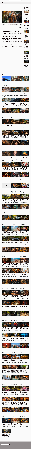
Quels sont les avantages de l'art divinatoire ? (14, 275)
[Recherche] (15, 0)
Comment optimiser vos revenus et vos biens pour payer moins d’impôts (24, 318)
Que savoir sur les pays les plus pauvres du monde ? (6, 157)
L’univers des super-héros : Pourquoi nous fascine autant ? (24, 328)
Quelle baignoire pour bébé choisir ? (15, 381)
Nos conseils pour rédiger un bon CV (23, 211)
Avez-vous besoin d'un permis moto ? (15, 392)
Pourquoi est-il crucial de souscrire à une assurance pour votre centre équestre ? (6, 115)
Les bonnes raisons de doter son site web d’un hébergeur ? (24, 339)
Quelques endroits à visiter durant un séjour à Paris (6, 371)
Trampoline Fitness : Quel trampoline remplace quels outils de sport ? (24, 254)
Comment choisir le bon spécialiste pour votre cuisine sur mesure (6, 93)
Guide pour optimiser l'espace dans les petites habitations (15, 83)
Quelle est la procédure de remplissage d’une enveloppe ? (6, 211)
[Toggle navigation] (2, 3)
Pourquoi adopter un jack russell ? (14, 413)
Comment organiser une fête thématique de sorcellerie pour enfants (15, 94)
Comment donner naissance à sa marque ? (24, 403)
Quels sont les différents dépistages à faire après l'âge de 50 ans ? (6, 382)
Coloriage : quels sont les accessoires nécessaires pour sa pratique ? (6, 361)
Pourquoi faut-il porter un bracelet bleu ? (26, 56)
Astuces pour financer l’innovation (24, 360)
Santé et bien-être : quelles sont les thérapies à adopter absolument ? (14, 329)
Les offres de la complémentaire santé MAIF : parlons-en (24, 371)
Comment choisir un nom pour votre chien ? (15, 200)
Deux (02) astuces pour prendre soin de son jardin (6, 243)
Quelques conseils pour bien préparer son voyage (6, 285)
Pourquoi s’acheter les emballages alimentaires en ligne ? (15, 253)
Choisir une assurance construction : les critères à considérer (26, 45)
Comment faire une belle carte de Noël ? (23, 168)
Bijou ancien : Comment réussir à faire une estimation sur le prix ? (15, 136)
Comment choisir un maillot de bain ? (14, 339)
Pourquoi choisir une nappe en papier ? (23, 189)
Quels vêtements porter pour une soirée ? (6, 253)
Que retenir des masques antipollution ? (24, 114)
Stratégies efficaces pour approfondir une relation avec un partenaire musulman (24, 94)
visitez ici (4, 32)
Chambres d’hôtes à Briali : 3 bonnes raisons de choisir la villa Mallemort (15, 126)
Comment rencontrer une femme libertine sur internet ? (6, 189)
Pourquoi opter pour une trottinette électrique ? (14, 317)
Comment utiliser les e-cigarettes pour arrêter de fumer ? (24, 307)
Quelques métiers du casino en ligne (24, 349)
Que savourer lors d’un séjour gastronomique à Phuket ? (24, 125)
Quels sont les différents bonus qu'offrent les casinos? (6, 179)
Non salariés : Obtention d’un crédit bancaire (15, 168)
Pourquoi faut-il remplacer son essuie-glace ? (15, 221)
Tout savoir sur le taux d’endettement (6, 349)
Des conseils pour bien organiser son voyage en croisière (15, 350)
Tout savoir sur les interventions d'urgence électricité (24, 83)
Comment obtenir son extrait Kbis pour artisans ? (15, 403)
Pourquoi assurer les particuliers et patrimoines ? (26, 65)
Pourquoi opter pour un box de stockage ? (26, 35)
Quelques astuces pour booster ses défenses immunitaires (15, 371)
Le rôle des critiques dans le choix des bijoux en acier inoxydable (15, 104)
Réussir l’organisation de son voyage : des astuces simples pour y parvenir (24, 243)
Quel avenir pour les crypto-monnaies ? (14, 307)
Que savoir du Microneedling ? (14, 157)
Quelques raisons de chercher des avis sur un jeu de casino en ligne (26, 25)
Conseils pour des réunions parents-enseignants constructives (5, 105)
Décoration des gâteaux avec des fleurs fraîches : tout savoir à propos (23, 393)
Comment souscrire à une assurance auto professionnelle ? (24, 382)
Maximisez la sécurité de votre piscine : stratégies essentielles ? (6, 83)
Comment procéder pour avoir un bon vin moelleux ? (6, 168)
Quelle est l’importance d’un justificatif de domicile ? (15, 424)
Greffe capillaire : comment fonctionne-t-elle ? (15, 147)
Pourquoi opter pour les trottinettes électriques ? (6, 317)
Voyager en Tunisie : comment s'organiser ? (15, 264)
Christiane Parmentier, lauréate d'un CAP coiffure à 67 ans (6, 125)
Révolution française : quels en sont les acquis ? (6, 147)
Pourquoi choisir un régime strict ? (23, 232)
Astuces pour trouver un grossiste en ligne (6, 136)
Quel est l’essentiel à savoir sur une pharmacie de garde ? (6, 275)
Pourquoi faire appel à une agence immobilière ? (24, 264)
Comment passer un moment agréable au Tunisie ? (15, 232)
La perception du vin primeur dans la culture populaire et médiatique (24, 104)
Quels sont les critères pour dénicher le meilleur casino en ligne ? (24, 179)
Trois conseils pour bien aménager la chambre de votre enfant (6, 221)
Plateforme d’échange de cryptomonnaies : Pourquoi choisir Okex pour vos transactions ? (15, 190)
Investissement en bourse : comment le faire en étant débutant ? (14, 286)
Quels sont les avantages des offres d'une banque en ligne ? (24, 286)
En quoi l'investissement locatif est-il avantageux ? (15, 115)
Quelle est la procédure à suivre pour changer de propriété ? (15, 296)
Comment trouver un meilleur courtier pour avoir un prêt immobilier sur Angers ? (6, 329)
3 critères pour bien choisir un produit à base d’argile (5, 403)
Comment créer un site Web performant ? (24, 157)
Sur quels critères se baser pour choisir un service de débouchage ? (24, 147)
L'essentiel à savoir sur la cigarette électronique (15, 360)
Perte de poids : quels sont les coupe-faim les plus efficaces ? (6, 264)
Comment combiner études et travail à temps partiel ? (26, 14)
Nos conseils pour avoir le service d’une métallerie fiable (24, 136)
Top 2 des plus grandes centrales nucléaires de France (6, 435)
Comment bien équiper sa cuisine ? (24, 221)
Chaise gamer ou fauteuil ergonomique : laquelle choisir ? (6, 232)
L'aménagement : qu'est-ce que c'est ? (6, 392)
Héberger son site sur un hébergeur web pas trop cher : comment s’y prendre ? (6, 425)
